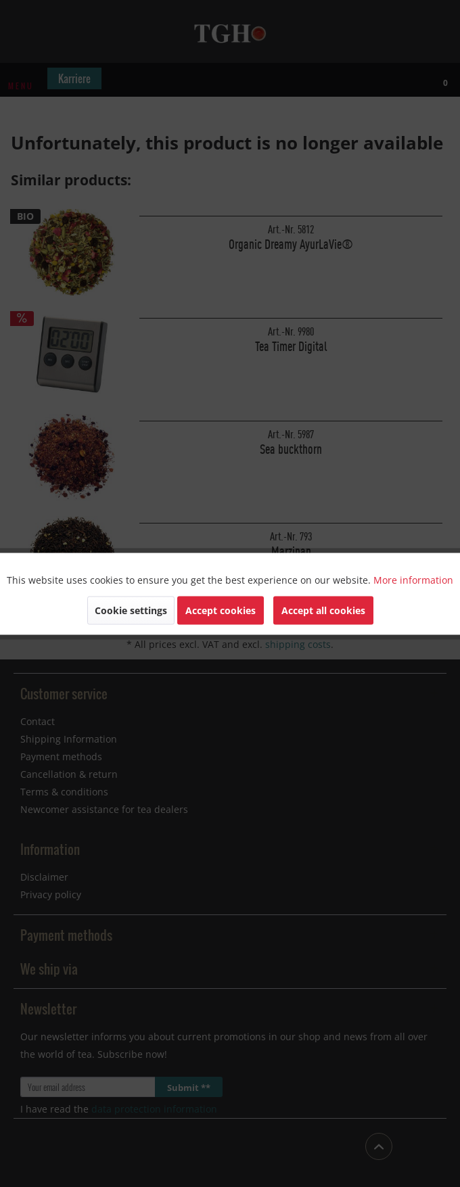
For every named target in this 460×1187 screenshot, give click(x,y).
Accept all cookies (323, 609)
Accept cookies (220, 609)
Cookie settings (131, 609)
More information (413, 579)
